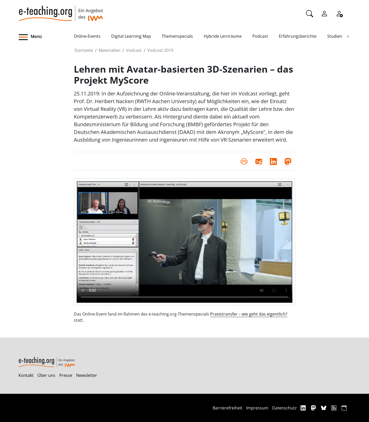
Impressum (257, 408)
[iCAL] (344, 407)
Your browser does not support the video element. (184, 242)
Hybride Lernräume (223, 36)
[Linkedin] (304, 407)
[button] (46, 37)
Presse (65, 375)
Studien (334, 36)
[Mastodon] (314, 407)
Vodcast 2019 (160, 50)
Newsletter (86, 375)
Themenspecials (177, 36)
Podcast (260, 36)
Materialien (109, 50)
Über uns (46, 375)
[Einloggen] (324, 13)
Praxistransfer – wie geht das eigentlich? (248, 314)
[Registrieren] (339, 13)
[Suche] (309, 13)
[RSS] (334, 407)
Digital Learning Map (131, 36)
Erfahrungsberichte (297, 36)
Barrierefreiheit (227, 408)
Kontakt (26, 375)
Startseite (83, 50)
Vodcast (134, 50)
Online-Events (87, 36)
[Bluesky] (324, 407)
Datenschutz (284, 408)
